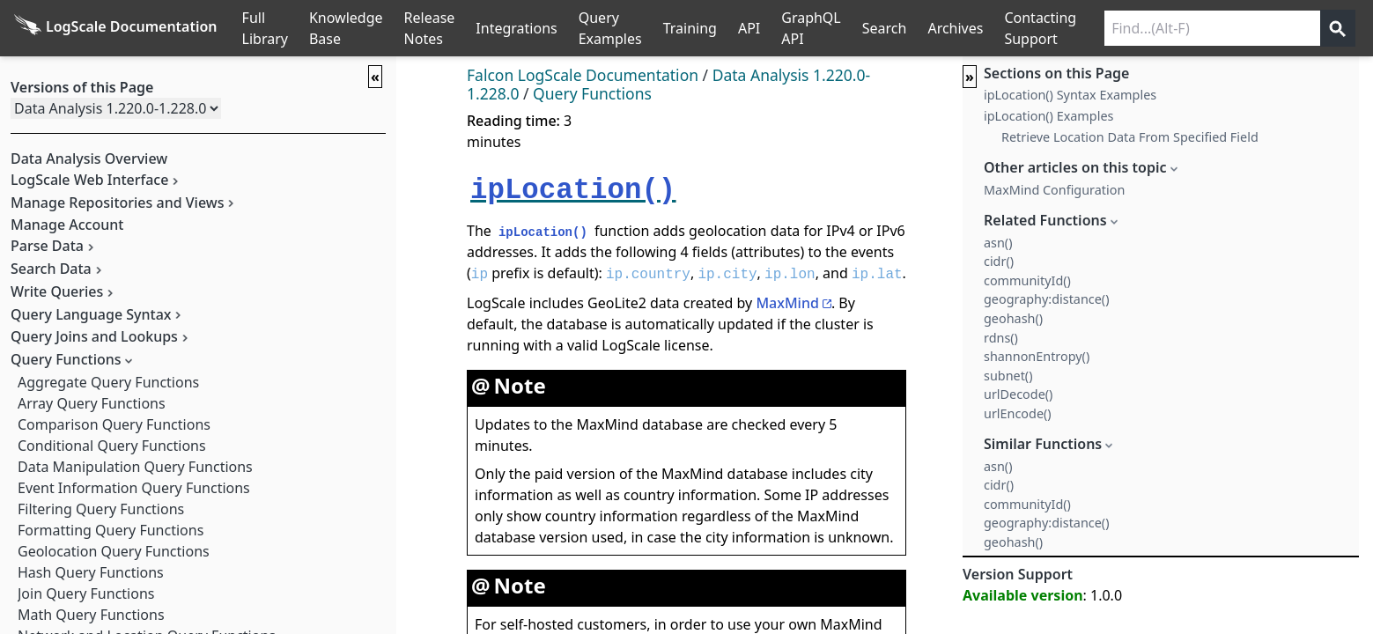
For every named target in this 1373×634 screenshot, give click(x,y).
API (749, 28)
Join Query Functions (86, 593)
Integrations (516, 28)
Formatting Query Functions (110, 530)
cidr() (999, 261)
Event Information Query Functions (134, 488)
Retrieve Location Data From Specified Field (1130, 137)
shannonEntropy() (1036, 356)
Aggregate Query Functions (108, 382)
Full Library (265, 28)
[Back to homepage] (116, 28)
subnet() (1008, 375)
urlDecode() (1018, 394)
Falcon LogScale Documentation (582, 74)
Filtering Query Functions (101, 509)
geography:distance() (1046, 299)
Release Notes (429, 28)
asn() (998, 242)
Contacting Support (1040, 28)
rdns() (1001, 337)
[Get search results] (1337, 28)
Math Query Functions (91, 614)
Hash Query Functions (91, 572)
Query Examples (610, 28)
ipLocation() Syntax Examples (1070, 94)
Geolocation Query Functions (114, 551)
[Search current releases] (1212, 28)
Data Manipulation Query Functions (135, 466)
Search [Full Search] (884, 28)
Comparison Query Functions (114, 424)
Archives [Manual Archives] (955, 28)
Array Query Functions (92, 403)
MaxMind (787, 303)
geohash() (1013, 318)
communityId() (1027, 280)
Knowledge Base (346, 28)
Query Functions (592, 93)
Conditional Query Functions (112, 445)
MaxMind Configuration (1054, 189)
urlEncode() (1018, 413)
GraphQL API (811, 28)
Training (690, 28)
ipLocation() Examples (1048, 115)
